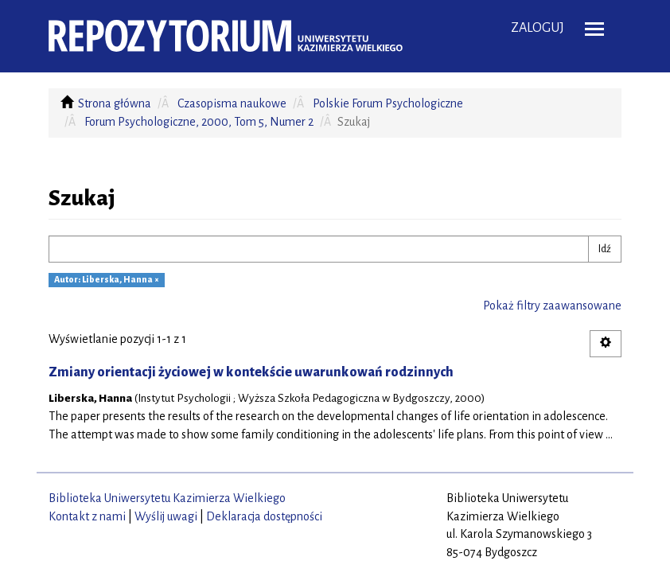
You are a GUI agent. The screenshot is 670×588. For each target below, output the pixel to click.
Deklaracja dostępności (264, 516)
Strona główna (114, 103)
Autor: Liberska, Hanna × (106, 280)
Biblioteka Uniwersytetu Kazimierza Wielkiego (167, 498)
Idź (604, 249)
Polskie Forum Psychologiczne (388, 103)
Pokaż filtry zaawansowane (552, 305)
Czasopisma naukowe (231, 103)
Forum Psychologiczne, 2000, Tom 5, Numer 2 (199, 121)
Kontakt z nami (87, 516)
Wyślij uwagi (165, 516)
